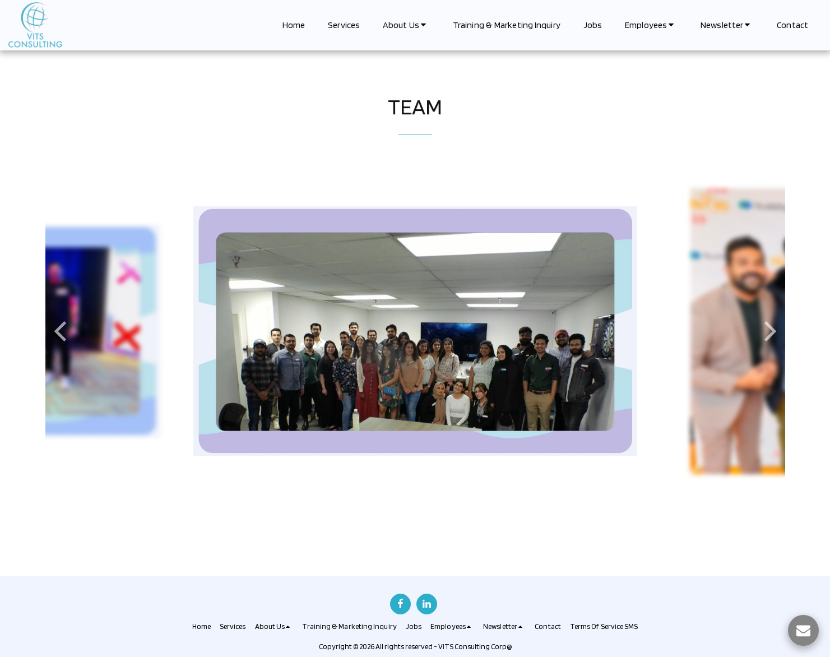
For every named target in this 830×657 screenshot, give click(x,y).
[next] (768, 331)
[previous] (62, 331)
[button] (406, 25)
